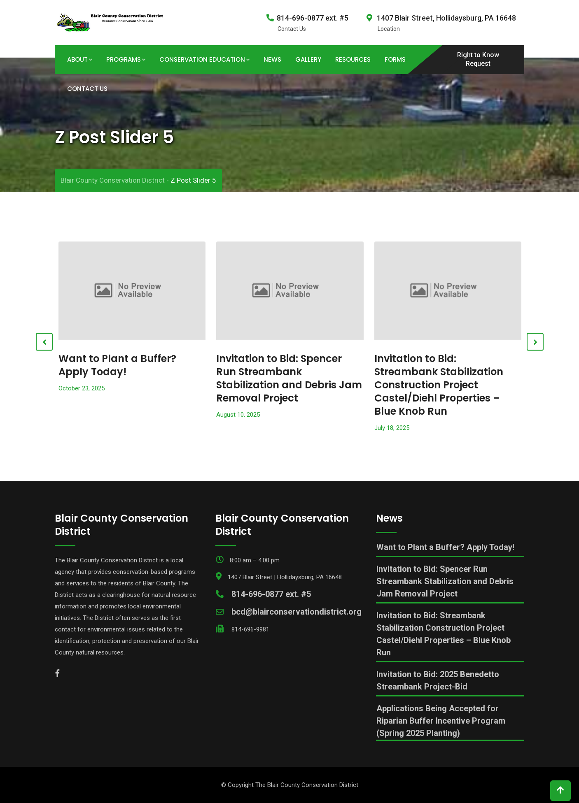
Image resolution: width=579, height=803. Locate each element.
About (77, 59)
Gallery (308, 59)
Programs (123, 59)
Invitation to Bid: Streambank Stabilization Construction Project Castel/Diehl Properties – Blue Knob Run (438, 385)
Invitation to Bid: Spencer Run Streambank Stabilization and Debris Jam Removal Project (289, 378)
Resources (353, 59)
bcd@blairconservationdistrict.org (296, 612)
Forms (395, 59)
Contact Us (87, 88)
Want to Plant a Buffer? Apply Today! (117, 365)
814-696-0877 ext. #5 (312, 18)
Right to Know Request (478, 59)
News (272, 59)
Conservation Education (202, 59)
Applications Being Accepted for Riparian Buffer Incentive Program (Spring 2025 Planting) (440, 720)
